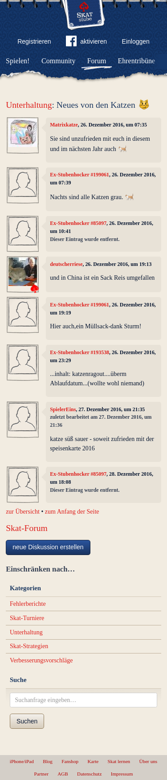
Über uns (148, 761)
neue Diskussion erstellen (48, 547)
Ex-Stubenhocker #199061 (79, 175)
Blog (48, 761)
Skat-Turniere (27, 618)
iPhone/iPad (22, 761)
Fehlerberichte (28, 603)
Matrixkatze (64, 125)
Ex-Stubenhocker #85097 (78, 223)
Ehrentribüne (136, 61)
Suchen (26, 721)
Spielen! (17, 61)
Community (58, 61)
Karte (92, 761)
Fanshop (69, 761)
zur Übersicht (23, 511)
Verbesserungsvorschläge (41, 660)
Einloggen (136, 41)
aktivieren (86, 43)
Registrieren (34, 41)
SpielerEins (63, 409)
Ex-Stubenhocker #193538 (79, 352)
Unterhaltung (29, 105)
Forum (96, 61)
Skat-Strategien (29, 646)
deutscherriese (66, 264)
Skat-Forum (27, 528)
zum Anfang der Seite (72, 511)
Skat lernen (119, 761)
